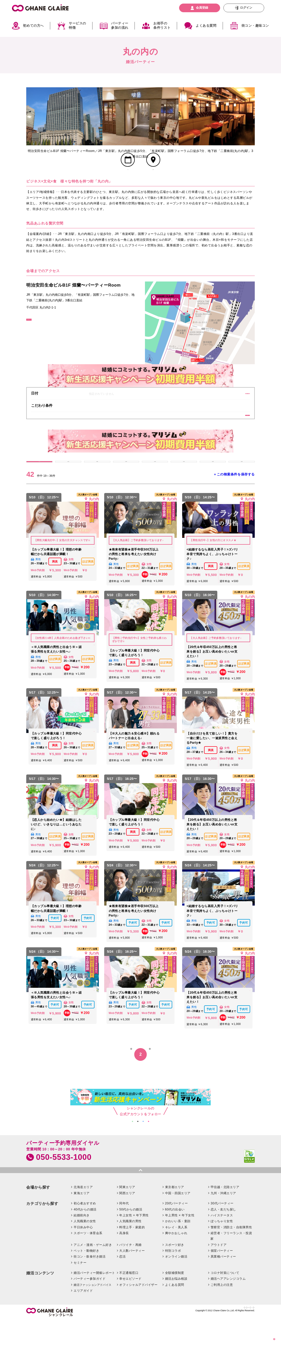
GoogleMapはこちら (46, 341)
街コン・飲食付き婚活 (89, 1303)
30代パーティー (222, 1250)
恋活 (122, 1303)
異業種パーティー (223, 1303)
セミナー (80, 1309)
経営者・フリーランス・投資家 (231, 1282)
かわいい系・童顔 (178, 1268)
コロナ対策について (225, 1320)
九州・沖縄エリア (223, 1240)
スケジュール (128, 184)
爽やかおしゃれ (176, 1280)
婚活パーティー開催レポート (94, 1320)
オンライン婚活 (176, 1303)
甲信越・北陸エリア (225, 1234)
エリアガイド (83, 1338)
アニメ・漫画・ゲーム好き (93, 1291)
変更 (229, 410)
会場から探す (38, 1234)
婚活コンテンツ (40, 1320)
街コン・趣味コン (255, 25)
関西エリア (127, 1240)
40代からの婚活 (85, 1256)
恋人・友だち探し (223, 1256)
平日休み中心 (83, 1274)
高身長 (124, 1280)
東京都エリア (174, 1234)
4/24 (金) (242, 492)
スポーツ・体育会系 (88, 1280)
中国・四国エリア (178, 1240)
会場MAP (153, 184)
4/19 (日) (97, 492)
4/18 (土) (68, 492)
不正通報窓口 (128, 1320)
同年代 (124, 1250)
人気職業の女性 (85, 1268)
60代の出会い (175, 1256)
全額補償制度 (174, 1320)
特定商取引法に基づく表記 (190, 1356)
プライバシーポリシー (225, 1356)
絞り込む (265, 1337)
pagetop (140, 1216)
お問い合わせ (161, 1356)
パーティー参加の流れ (119, 26)
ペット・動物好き (86, 1297)
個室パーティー (222, 1297)
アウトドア (218, 1291)
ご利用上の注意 (222, 1331)
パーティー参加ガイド (89, 1326)
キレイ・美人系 (176, 1274)
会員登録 (202, 7)
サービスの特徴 (77, 26)
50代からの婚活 (130, 1256)
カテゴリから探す (42, 1251)
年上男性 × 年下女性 (180, 1262)
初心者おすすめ (85, 1250)
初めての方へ (33, 25)
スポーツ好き (174, 1291)
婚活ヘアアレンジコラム (228, 1326)
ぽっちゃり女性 (222, 1268)
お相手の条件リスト (162, 26)
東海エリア (81, 1240)
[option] (64, 116)
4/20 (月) (126, 492)
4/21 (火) (155, 492)
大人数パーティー (132, 1297)
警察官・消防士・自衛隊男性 (231, 1274)
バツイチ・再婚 (130, 1291)
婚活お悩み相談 (176, 1326)
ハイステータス (222, 1262)
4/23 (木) (213, 492)
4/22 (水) (184, 492)
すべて (39, 492)
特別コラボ (173, 1297)
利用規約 (249, 1356)
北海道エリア (83, 1234)
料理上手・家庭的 (132, 1274)
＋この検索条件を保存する (234, 509)
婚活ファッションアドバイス (93, 1331)
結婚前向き (81, 1262)
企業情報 (143, 1356)
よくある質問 (206, 25)
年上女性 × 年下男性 (134, 1262)
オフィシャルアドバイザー (138, 1331)
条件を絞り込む (229, 437)
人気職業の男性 (130, 1268)
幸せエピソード (130, 1326)
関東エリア (127, 1234)
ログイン (246, 7)
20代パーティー (176, 1250)
